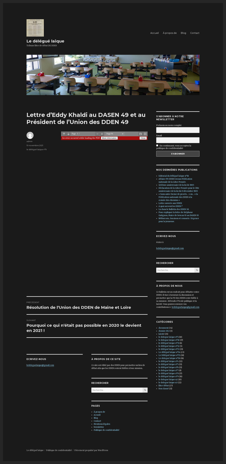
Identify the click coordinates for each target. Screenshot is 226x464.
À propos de (170, 33)
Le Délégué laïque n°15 (169, 355)
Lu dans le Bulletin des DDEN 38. (174, 209)
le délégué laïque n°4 (169, 361)
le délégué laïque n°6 (168, 367)
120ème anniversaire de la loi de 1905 (176, 185)
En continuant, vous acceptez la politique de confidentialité (173, 147)
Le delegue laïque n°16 (169, 358)
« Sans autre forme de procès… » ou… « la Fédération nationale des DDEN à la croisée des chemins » (178, 197)
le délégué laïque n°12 (169, 346)
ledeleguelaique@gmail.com (40, 365)
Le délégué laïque (45, 41)
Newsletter (99, 427)
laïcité (161, 334)
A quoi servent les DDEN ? (170, 206)
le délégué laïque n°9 (37, 149)
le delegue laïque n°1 (168, 337)
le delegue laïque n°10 (169, 340)
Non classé (164, 388)
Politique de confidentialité (106, 430)
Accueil (154, 33)
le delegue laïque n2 (168, 379)
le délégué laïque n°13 (169, 349)
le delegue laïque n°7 (168, 370)
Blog (183, 33)
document (163, 328)
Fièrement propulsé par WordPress (91, 450)
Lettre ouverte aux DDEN (170, 203)
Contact (194, 33)
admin (29, 141)
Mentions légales (102, 424)
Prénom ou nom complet (168, 125)
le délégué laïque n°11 (169, 343)
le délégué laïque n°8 (169, 373)
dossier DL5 (164, 331)
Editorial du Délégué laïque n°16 (174, 176)
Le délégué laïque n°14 (169, 352)
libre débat (164, 385)
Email (159, 135)
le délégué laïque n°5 (168, 364)
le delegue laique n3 (168, 382)
